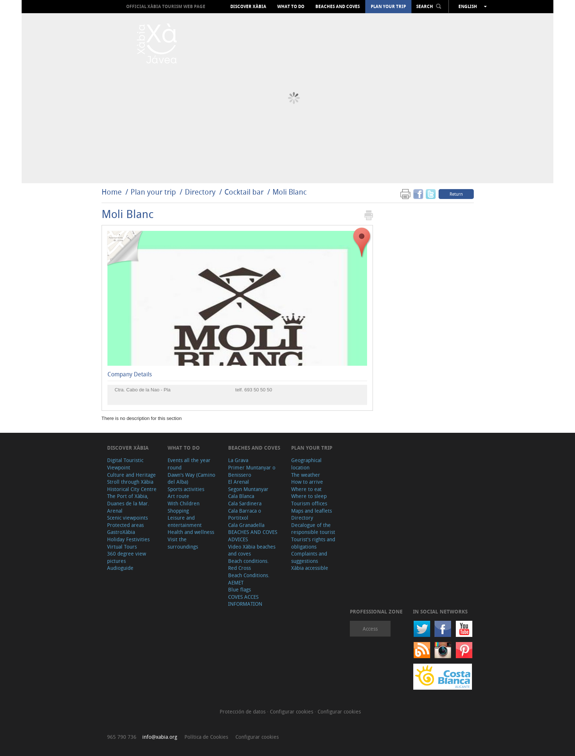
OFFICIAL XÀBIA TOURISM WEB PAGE (165, 6)
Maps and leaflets (311, 510)
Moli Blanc (289, 192)
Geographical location (306, 464)
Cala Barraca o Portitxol (244, 514)
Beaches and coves (337, 6)
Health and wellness (191, 531)
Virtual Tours (122, 546)
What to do (290, 6)
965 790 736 (121, 736)
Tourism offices (309, 503)
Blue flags (239, 589)
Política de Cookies (206, 736)
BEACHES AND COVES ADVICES (252, 535)
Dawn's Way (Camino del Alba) (191, 478)
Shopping (178, 510)
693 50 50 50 (258, 389)
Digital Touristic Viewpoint (125, 464)
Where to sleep (309, 496)
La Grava (238, 460)
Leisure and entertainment (185, 521)
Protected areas (125, 524)
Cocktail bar (244, 192)
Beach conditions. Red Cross (248, 564)
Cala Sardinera (244, 503)
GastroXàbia (121, 531)
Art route (178, 496)
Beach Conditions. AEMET (249, 579)
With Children (183, 503)
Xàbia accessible (309, 567)
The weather (305, 474)
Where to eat (306, 489)
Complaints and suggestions (309, 557)
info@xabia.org (159, 736)
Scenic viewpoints (127, 517)
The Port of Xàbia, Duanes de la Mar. (128, 500)
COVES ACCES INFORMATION (245, 600)
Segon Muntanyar (248, 489)
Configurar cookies (292, 711)
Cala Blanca (241, 496)
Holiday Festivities (128, 539)
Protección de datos (243, 711)
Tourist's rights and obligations (313, 543)
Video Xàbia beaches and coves (251, 550)
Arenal (114, 510)
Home (112, 192)
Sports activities (186, 489)
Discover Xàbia (248, 6)
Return (456, 194)
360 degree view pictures (126, 557)
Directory (200, 192)
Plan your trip (388, 6)
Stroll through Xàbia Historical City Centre (132, 485)
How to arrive (307, 481)
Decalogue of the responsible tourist (313, 528)
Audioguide (120, 567)
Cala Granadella (246, 524)
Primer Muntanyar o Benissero (251, 471)
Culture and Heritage (131, 474)
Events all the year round (189, 464)
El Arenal (238, 481)
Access (370, 628)
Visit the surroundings (183, 543)
